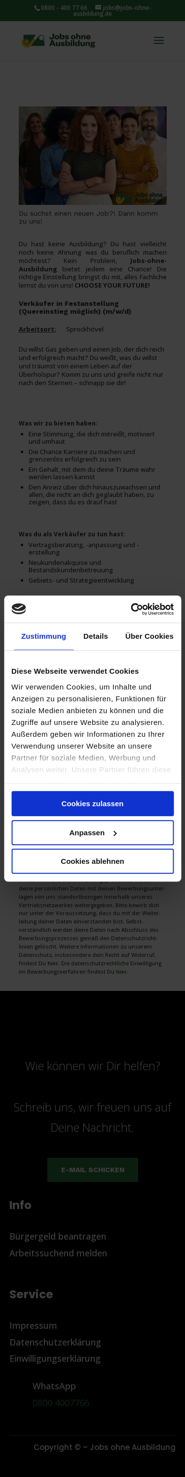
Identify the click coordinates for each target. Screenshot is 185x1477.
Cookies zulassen (93, 803)
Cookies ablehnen (92, 861)
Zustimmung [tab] (43, 636)
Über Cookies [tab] (149, 636)
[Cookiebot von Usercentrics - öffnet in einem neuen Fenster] (132, 609)
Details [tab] (95, 636)
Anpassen (92, 832)
